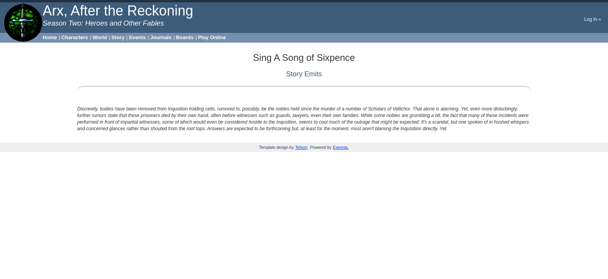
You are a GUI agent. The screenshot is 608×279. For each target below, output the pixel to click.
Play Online (212, 37)
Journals (160, 37)
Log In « (592, 19)
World (100, 37)
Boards (184, 37)
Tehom (301, 147)
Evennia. (341, 147)
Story (117, 37)
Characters (74, 37)
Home (50, 37)
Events (137, 37)
